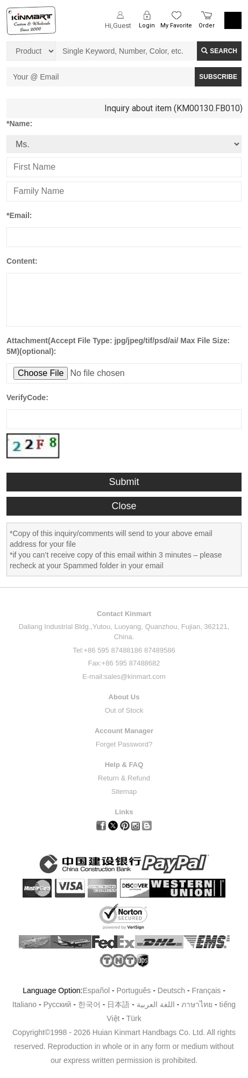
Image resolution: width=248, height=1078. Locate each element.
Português (134, 990)
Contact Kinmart (124, 614)
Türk (133, 1018)
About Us (124, 697)
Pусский (57, 1004)
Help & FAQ (124, 765)
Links (124, 812)
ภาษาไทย (196, 1004)
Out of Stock (124, 710)
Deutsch (171, 990)
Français (206, 990)
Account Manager (124, 731)
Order (207, 25)
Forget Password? (124, 744)
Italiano (24, 1004)
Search (219, 51)
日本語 (118, 1004)
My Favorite (176, 25)
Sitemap (124, 791)
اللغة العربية (157, 1004)
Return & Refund (124, 778)
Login (147, 25)
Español (96, 990)
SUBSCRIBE (218, 77)
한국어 (89, 1004)
